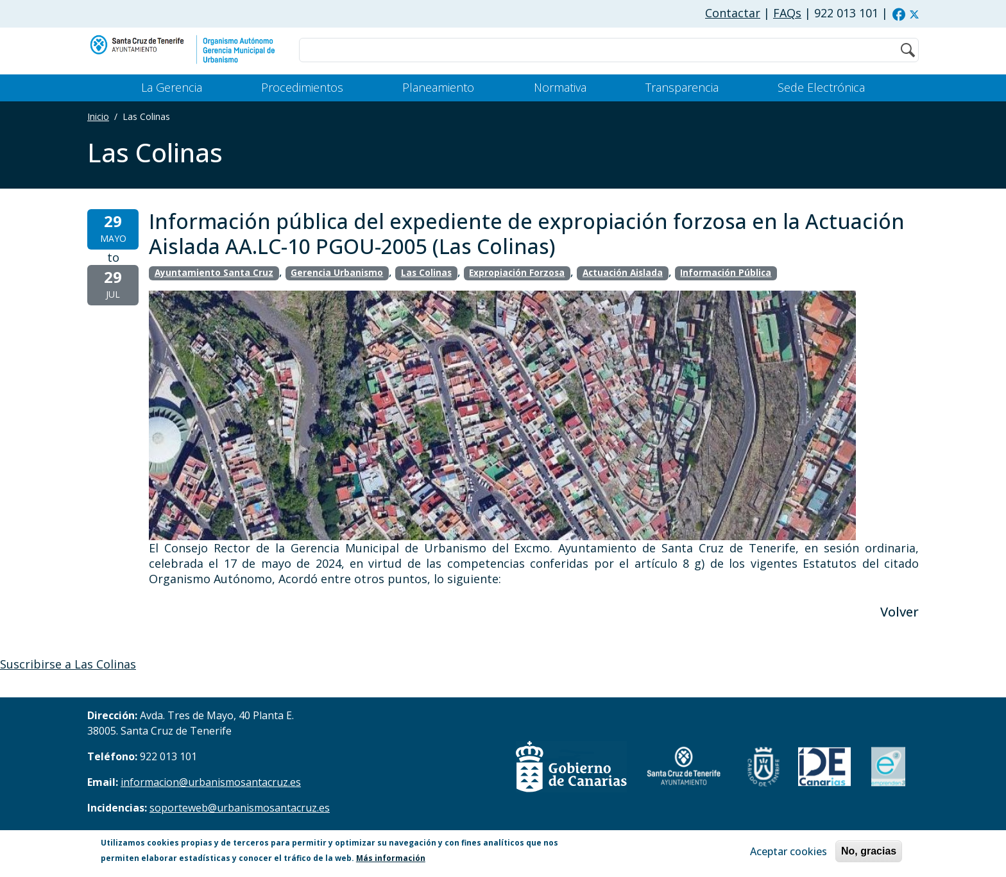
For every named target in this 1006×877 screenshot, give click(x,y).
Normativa (560, 87)
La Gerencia (171, 87)
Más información (390, 859)
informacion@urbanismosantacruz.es (211, 782)
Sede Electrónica (821, 87)
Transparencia (682, 87)
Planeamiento (438, 87)
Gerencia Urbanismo (337, 272)
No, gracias (868, 852)
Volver (899, 611)
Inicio (98, 116)
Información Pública (725, 272)
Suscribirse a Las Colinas (68, 664)
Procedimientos (302, 87)
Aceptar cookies (788, 853)
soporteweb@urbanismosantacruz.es (239, 808)
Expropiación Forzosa (517, 272)
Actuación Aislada (623, 272)
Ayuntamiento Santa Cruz (214, 272)
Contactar (732, 13)
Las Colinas (426, 272)
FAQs (787, 13)
